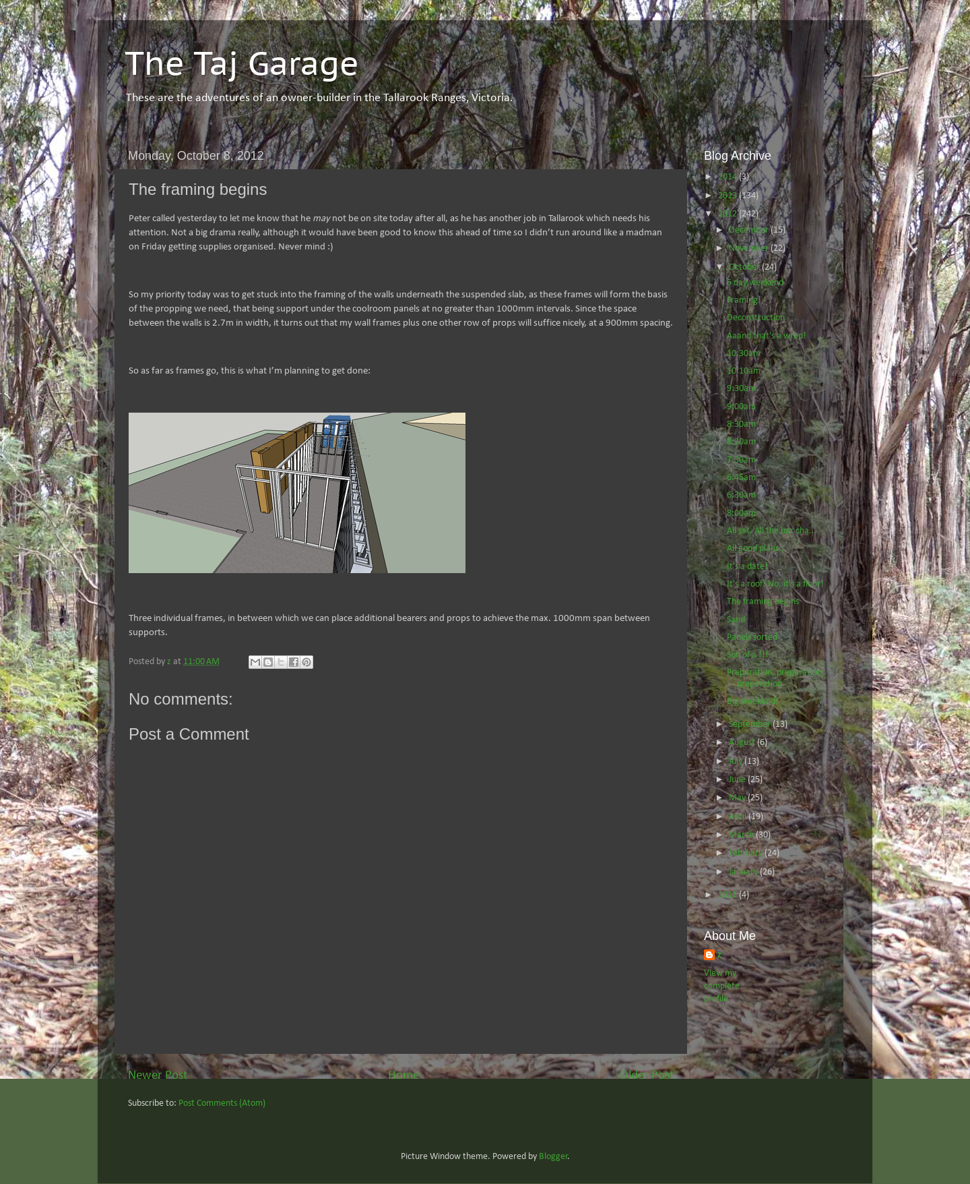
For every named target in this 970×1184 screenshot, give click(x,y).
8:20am (741, 442)
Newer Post (157, 1075)
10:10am (744, 371)
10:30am (744, 353)
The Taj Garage (242, 63)
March (742, 835)
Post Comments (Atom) (222, 1103)
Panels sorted (752, 637)
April (738, 816)
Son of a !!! (748, 655)
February (747, 853)
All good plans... (757, 548)
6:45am (741, 477)
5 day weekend (755, 282)
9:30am (741, 388)
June (738, 779)
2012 (728, 214)
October (745, 267)
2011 (728, 895)
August (743, 742)
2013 (728, 195)
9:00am (741, 407)
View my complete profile (722, 986)
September (751, 724)
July (736, 761)
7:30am (741, 460)
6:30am (741, 495)
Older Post (647, 1075)
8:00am (741, 513)
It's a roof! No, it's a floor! (775, 584)
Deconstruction (756, 318)
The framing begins (763, 601)
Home (403, 1075)
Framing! (744, 300)
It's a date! (747, 566)
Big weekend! (753, 701)
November (750, 248)
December (750, 230)
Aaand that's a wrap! (766, 336)
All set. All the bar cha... (772, 531)
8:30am (741, 424)
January (744, 872)
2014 (728, 177)
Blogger (553, 1156)
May (738, 798)
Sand (736, 620)
